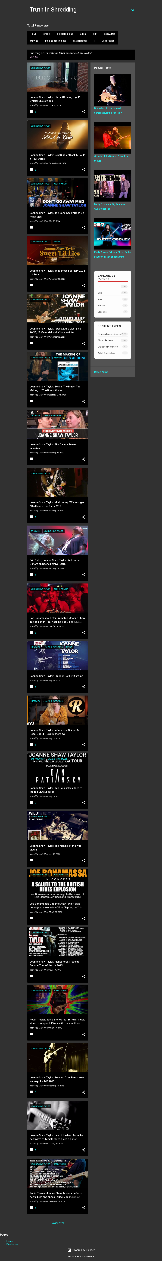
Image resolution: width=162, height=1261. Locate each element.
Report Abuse (101, 372)
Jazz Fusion (108, 41)
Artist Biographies (113, 352)
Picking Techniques (55, 41)
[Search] (133, 10)
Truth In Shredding (53, 9)
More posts (58, 1223)
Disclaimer (108, 34)
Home (32, 34)
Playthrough (80, 41)
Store (45, 34)
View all (34, 57)
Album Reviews (113, 340)
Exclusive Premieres (113, 346)
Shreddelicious (64, 34)
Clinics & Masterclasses (113, 334)
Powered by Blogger (81, 1250)
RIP (94, 34)
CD (113, 286)
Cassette (113, 311)
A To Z (82, 34)
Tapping (34, 41)
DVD (113, 292)
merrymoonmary (88, 1256)
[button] (84, 112)
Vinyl (113, 299)
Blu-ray (113, 305)
